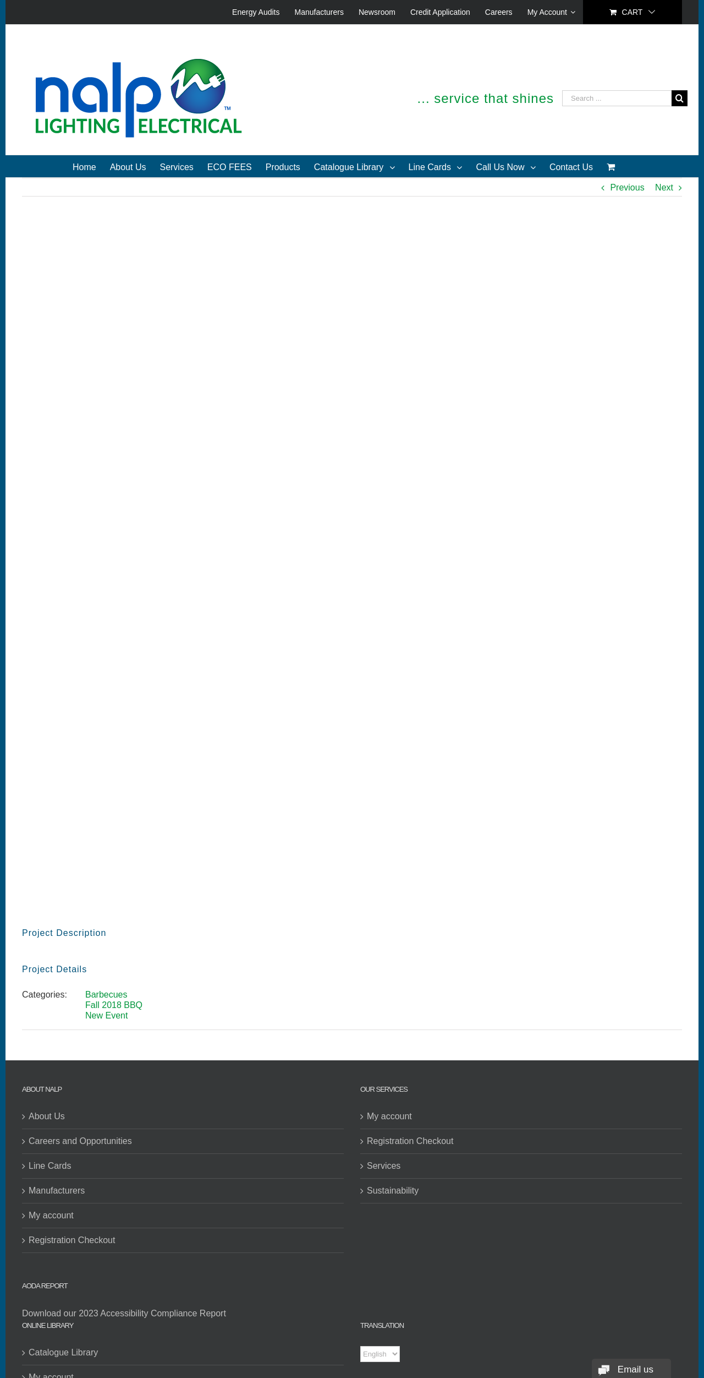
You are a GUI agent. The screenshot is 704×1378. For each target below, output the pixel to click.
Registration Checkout (72, 1240)
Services (383, 1165)
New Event (106, 1015)
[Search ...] (617, 98)
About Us (47, 1116)
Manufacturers (57, 1190)
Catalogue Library (63, 1352)
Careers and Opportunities (80, 1141)
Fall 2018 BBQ (113, 1005)
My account (51, 1215)
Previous (627, 187)
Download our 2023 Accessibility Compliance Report (124, 1313)
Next (664, 187)
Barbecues (106, 994)
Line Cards (50, 1165)
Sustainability (393, 1190)
